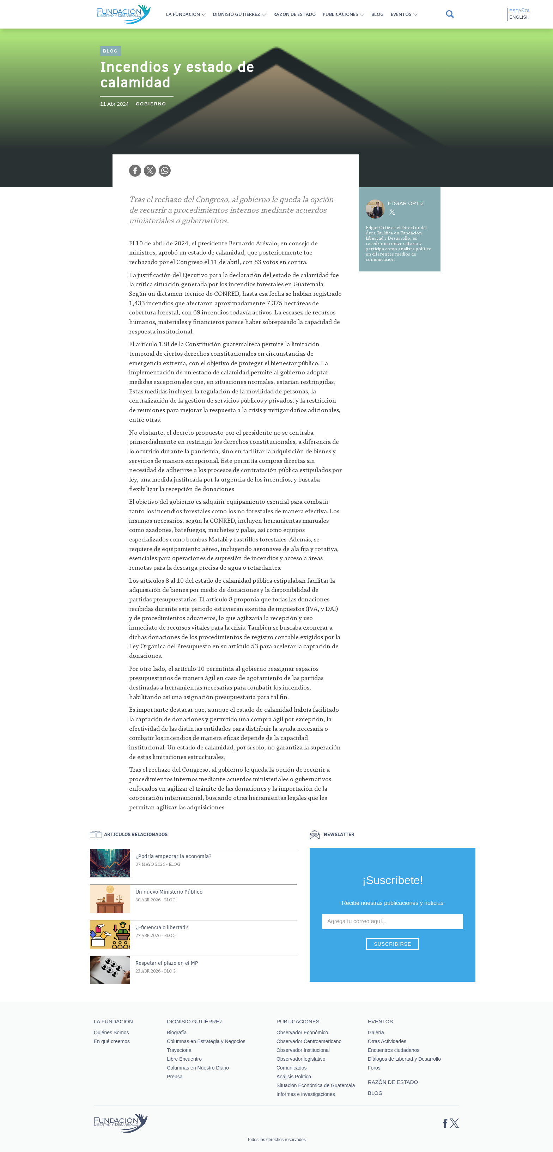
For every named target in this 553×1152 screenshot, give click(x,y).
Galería (376, 1032)
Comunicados (291, 1068)
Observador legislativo (301, 1059)
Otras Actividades (387, 1041)
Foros (374, 1068)
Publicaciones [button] (340, 14)
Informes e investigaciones (305, 1094)
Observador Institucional (303, 1050)
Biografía (177, 1032)
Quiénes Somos (111, 1032)
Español (519, 10)
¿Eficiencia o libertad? (161, 927)
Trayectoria (179, 1050)
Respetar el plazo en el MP (166, 963)
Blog (377, 14)
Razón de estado (294, 14)
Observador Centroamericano (308, 1041)
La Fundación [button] (183, 14)
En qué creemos (112, 1041)
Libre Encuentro (184, 1059)
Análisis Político (293, 1076)
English (519, 17)
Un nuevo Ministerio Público (168, 891)
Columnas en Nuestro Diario (198, 1068)
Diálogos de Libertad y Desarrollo (404, 1059)
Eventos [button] (401, 14)
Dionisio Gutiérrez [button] (236, 14)
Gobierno (151, 103)
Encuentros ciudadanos (393, 1050)
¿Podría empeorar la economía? (173, 856)
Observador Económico (302, 1032)
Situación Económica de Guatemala (315, 1085)
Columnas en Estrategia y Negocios (206, 1041)
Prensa (174, 1076)
